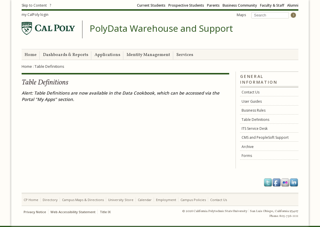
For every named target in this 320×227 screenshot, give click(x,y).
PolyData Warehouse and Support (161, 28)
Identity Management (148, 55)
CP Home (31, 200)
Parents (213, 5)
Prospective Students (186, 5)
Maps (241, 14)
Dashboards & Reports (65, 55)
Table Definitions (255, 119)
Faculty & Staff (272, 5)
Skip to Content (34, 5)
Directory (50, 200)
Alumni (292, 5)
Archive (248, 146)
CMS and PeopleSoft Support (265, 137)
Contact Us (250, 92)
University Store (120, 200)
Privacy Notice (35, 212)
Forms (247, 155)
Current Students (151, 5)
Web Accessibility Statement (72, 212)
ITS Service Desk (255, 128)
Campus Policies (193, 200)
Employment (166, 200)
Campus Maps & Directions (83, 200)
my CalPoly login (35, 14)
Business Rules (254, 110)
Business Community (240, 5)
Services (184, 55)
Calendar (145, 200)
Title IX (105, 212)
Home (31, 55)
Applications (107, 55)
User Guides (252, 101)
